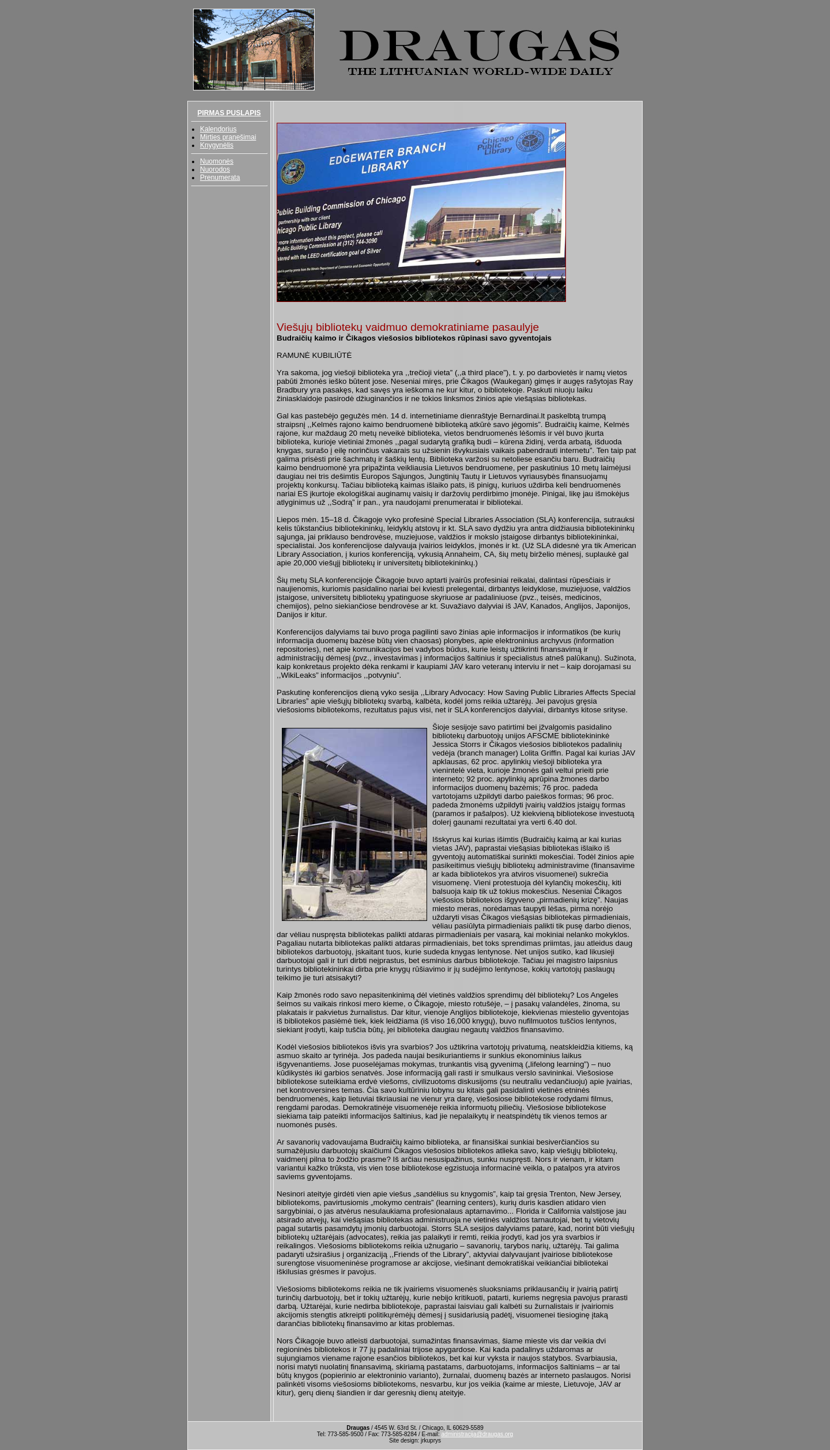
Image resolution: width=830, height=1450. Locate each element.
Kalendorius (218, 129)
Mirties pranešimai (228, 137)
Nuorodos (215, 169)
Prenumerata (220, 177)
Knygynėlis (216, 145)
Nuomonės (216, 161)
